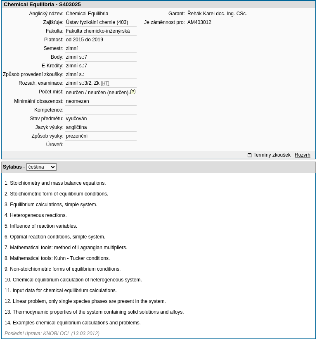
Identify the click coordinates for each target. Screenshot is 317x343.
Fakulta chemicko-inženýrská (98, 31)
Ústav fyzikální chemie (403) (97, 22)
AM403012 (199, 22)
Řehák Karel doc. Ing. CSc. (217, 14)
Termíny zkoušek (272, 155)
